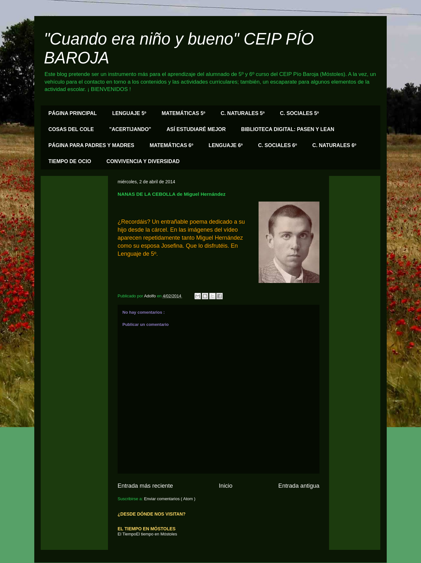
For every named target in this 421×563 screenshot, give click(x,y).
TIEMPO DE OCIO (69, 161)
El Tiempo (127, 534)
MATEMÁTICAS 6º (171, 145)
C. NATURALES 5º (243, 113)
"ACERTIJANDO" (130, 129)
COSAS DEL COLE (71, 129)
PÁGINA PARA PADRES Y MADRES (91, 145)
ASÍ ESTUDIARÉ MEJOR (196, 129)
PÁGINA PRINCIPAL (72, 113)
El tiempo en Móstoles (156, 534)
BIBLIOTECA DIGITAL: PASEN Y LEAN (287, 129)
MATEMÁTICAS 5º (183, 113)
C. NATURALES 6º (334, 145)
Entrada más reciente (145, 486)
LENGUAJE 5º (129, 113)
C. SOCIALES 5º (299, 113)
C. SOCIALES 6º (277, 145)
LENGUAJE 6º (226, 145)
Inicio (225, 486)
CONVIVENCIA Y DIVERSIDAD (142, 161)
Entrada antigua (298, 486)
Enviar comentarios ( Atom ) (169, 498)
